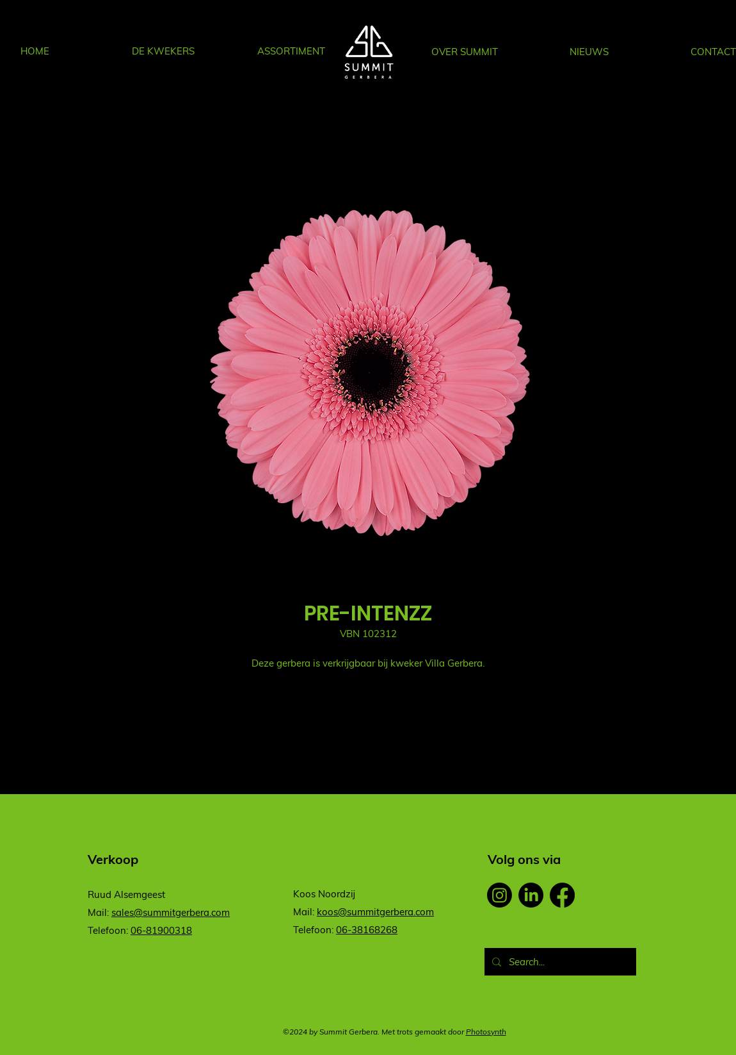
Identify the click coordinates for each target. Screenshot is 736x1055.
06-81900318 (161, 930)
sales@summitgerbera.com (170, 912)
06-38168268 (366, 930)
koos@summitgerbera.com (375, 912)
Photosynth (486, 1031)
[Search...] (559, 962)
